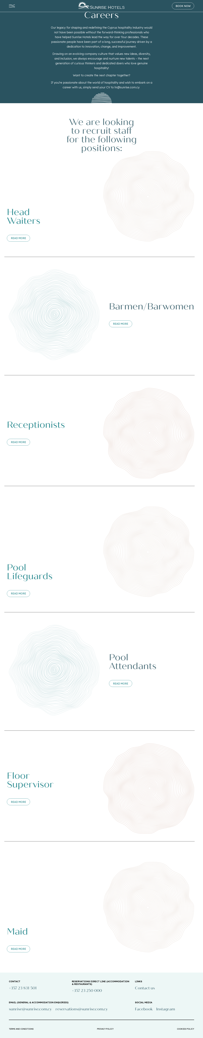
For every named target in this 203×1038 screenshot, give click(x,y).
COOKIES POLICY (185, 1029)
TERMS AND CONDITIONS (21, 1029)
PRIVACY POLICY (105, 1029)
